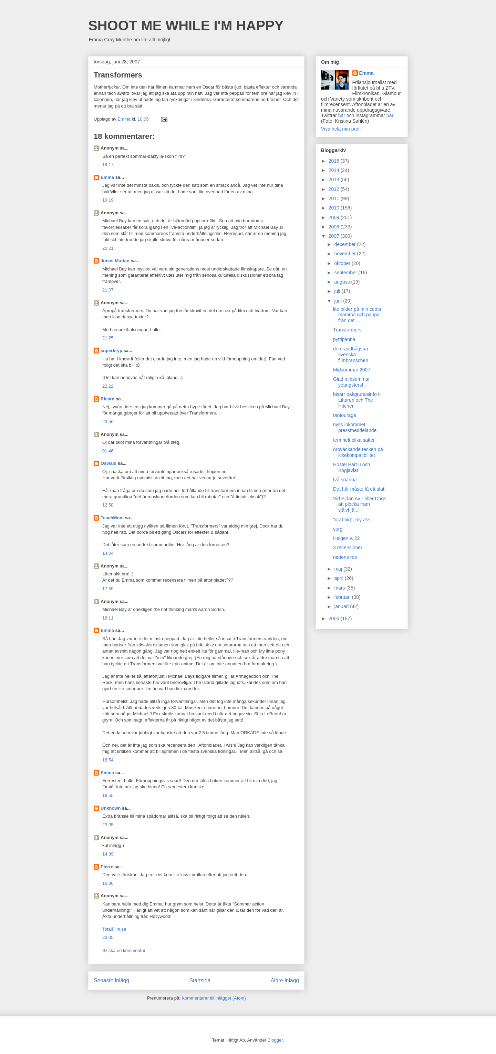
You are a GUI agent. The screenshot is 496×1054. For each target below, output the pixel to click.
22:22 (108, 386)
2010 (335, 208)
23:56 (108, 421)
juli (337, 291)
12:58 (108, 505)
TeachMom (112, 517)
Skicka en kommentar (123, 950)
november (345, 253)
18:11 (108, 618)
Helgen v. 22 (346, 538)
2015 (335, 161)
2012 (335, 189)
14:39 (108, 854)
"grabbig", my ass (352, 519)
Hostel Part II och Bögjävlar (351, 467)
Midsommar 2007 (351, 369)
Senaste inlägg (111, 980)
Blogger (275, 1040)
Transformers (347, 329)
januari (342, 606)
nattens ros (345, 557)
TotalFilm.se (114, 929)
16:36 (108, 883)
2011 (335, 198)
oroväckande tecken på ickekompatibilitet (358, 452)
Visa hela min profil (341, 129)
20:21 (108, 248)
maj (338, 569)
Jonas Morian (115, 260)
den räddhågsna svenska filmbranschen (350, 354)
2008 (335, 226)
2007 (335, 236)
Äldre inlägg (285, 980)
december (345, 244)
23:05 (108, 824)
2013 (335, 179)
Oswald (108, 463)
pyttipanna (344, 339)
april (339, 578)
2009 (335, 217)
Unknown (111, 808)
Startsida (200, 980)
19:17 (108, 164)
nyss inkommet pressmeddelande (354, 427)
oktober (343, 263)
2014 (335, 170)
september (346, 272)
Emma (107, 177)
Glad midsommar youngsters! (351, 382)
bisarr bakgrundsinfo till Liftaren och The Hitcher (358, 400)
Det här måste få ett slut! (359, 489)
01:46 (108, 450)
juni (338, 301)
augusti (342, 282)
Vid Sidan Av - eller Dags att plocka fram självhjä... (359, 504)
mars (340, 588)
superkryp (111, 350)
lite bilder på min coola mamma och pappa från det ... (357, 315)
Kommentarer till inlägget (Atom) (214, 998)
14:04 (108, 553)
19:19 (108, 200)
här (341, 115)
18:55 (108, 795)
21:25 (108, 337)
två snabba (345, 479)
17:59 (108, 588)
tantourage (344, 415)
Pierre (107, 866)
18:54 (108, 760)
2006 (335, 618)
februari (343, 597)
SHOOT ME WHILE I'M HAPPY (185, 25)
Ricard (107, 398)
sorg (337, 529)
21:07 (108, 290)
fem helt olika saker (354, 440)
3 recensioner (347, 547)
